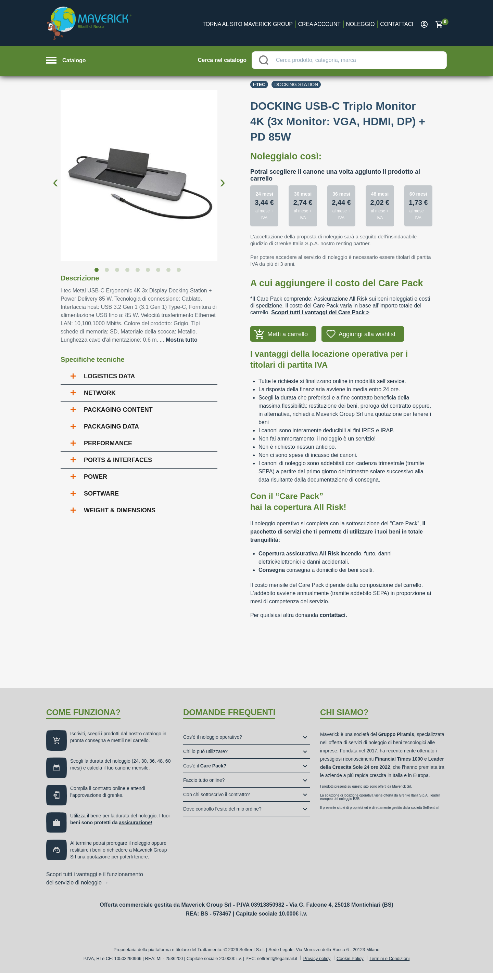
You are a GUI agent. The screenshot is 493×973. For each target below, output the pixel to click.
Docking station (296, 84)
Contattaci (396, 24)
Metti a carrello (287, 334)
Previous (55, 176)
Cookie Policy (350, 958)
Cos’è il (204, 765)
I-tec (259, 84)
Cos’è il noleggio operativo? (212, 737)
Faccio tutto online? (204, 780)
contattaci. (333, 615)
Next (222, 176)
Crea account (319, 24)
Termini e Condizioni (389, 958)
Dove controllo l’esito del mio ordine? (222, 809)
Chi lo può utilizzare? (205, 751)
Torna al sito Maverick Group (248, 24)
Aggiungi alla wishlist (367, 334)
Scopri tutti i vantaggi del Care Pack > (320, 312)
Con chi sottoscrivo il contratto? (216, 794)
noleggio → (95, 882)
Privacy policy (316, 958)
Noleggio (360, 24)
